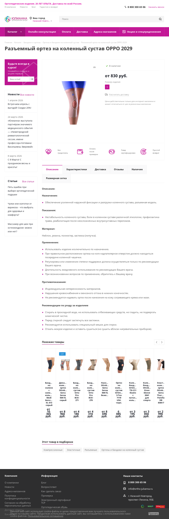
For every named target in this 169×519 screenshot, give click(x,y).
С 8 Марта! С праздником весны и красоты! (19, 163)
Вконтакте (139, 508)
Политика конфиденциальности (17, 473)
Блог (43, 458)
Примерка (47, 471)
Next (161, 342)
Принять (154, 513)
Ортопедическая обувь (54, 482)
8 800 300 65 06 (137, 7)
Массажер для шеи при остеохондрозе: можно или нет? (20, 227)
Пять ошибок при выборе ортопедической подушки (21, 191)
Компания (11, 451)
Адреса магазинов (15, 466)
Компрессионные (53, 425)
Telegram (146, 508)
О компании (12, 458)
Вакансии (10, 489)
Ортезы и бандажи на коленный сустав (123, 425)
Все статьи (28, 181)
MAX (131, 508)
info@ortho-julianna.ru (140, 464)
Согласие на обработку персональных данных (18, 480)
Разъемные (91, 425)
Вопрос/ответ (49, 462)
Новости (9, 462)
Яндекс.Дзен (162, 508)
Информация (49, 451)
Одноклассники (154, 508)
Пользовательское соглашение (45, 515)
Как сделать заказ (51, 466)
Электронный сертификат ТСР (56, 477)
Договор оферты (14, 485)
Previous (156, 342)
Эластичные (73, 425)
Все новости (27, 94)
